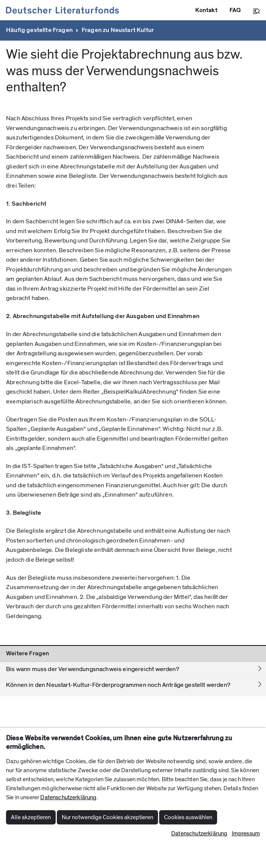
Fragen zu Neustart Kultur (118, 30)
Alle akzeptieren (31, 817)
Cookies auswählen (188, 817)
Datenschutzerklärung (68, 797)
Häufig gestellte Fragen (39, 30)
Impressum (246, 833)
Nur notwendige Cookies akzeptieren (107, 817)
